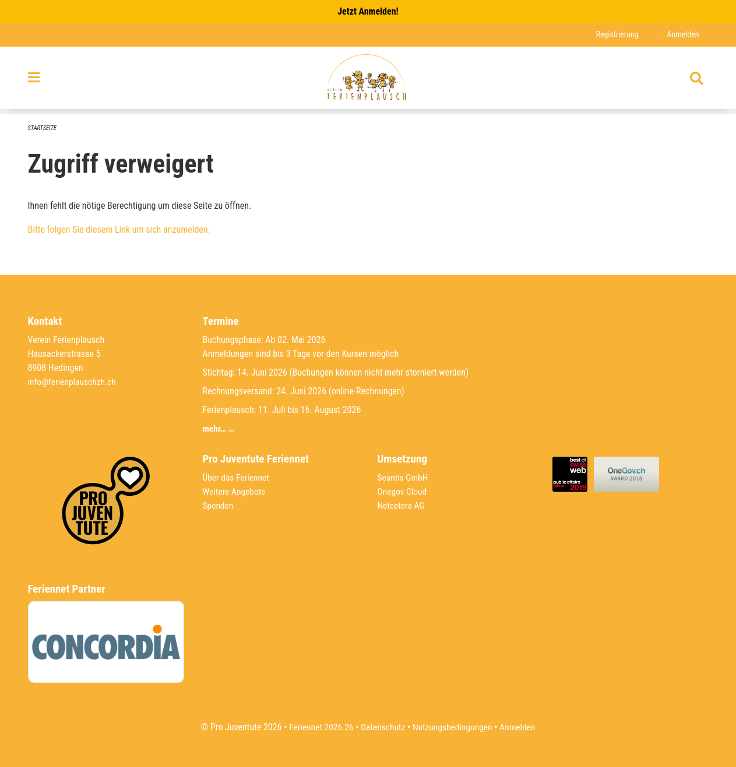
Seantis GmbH (404, 477)
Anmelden (682, 35)
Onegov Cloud (403, 491)
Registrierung (615, 35)
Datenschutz (382, 727)
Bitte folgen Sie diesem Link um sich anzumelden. (119, 230)
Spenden (219, 505)
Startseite (43, 128)
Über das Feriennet (237, 477)
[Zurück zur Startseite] (368, 80)
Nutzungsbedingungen (454, 727)
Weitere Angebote (235, 491)
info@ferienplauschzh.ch (73, 381)
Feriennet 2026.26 (318, 727)
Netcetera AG (402, 505)
